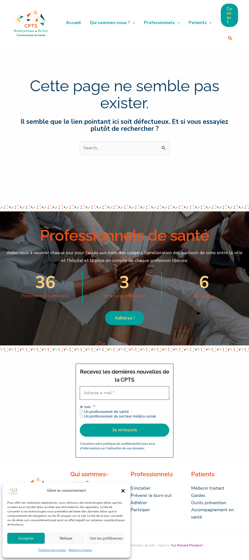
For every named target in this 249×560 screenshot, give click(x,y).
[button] (123, 490)
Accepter (26, 538)
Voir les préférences (106, 538)
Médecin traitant (207, 488)
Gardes (198, 495)
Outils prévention (208, 503)
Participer (140, 510)
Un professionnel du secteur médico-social (118, 416)
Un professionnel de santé (104, 412)
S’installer (141, 488)
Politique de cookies (52, 550)
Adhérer (139, 503)
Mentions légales (80, 550)
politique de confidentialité (122, 444)
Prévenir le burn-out (151, 495)
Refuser (66, 538)
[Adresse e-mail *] (124, 393)
